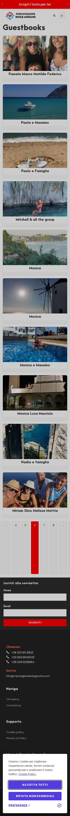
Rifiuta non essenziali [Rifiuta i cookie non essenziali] (35, 796)
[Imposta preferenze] (19, 805)
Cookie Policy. (27, 774)
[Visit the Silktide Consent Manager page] (59, 805)
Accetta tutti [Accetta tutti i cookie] (35, 785)
